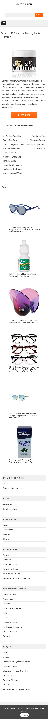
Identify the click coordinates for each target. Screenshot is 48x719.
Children (7, 483)
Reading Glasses (11, 680)
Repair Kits (8, 675)
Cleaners (7, 560)
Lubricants (8, 530)
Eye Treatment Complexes (23, 125)
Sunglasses (8, 685)
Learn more (24, 115)
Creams (6, 604)
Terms (34, 705)
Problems (7, 504)
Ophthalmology (10, 509)
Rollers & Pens (10, 631)
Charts (6, 539)
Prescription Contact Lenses (16, 578)
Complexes (8, 599)
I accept (25, 715)
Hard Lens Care (10, 564)
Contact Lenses (10, 488)
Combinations (9, 594)
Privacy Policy (26, 705)
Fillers (6, 613)
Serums (6, 636)
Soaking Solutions (11, 574)
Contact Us (16, 705)
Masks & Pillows (10, 622)
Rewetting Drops (10, 569)
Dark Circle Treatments (14, 608)
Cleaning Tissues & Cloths (15, 671)
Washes (6, 534)
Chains (6, 652)
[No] (45, 712)
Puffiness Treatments (13, 627)
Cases (6, 555)
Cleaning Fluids (10, 666)
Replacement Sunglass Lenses (17, 689)
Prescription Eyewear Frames (16, 661)
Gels (5, 618)
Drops (6, 525)
